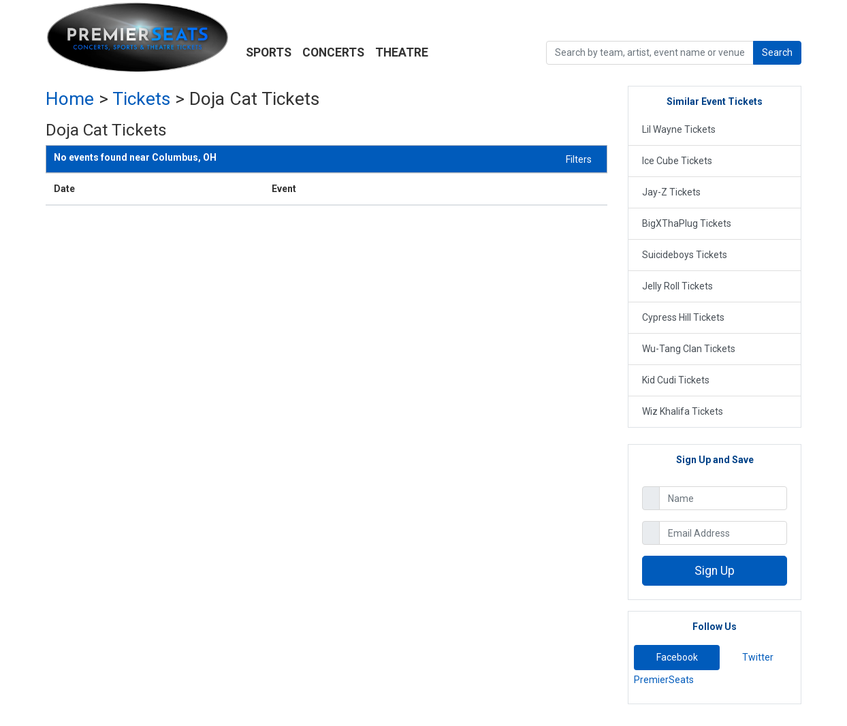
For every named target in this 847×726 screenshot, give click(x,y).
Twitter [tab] (757, 657)
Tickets (141, 99)
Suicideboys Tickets (684, 254)
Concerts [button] (333, 52)
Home (70, 99)
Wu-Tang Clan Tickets (688, 348)
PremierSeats (664, 679)
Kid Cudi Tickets (675, 380)
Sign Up (714, 571)
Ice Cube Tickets (677, 160)
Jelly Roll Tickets (677, 286)
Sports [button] (268, 52)
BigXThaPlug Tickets (686, 223)
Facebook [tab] (677, 657)
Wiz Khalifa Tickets (682, 411)
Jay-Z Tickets (671, 192)
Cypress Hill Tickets (683, 317)
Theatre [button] (401, 52)
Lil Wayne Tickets (679, 129)
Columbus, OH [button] (135, 158)
